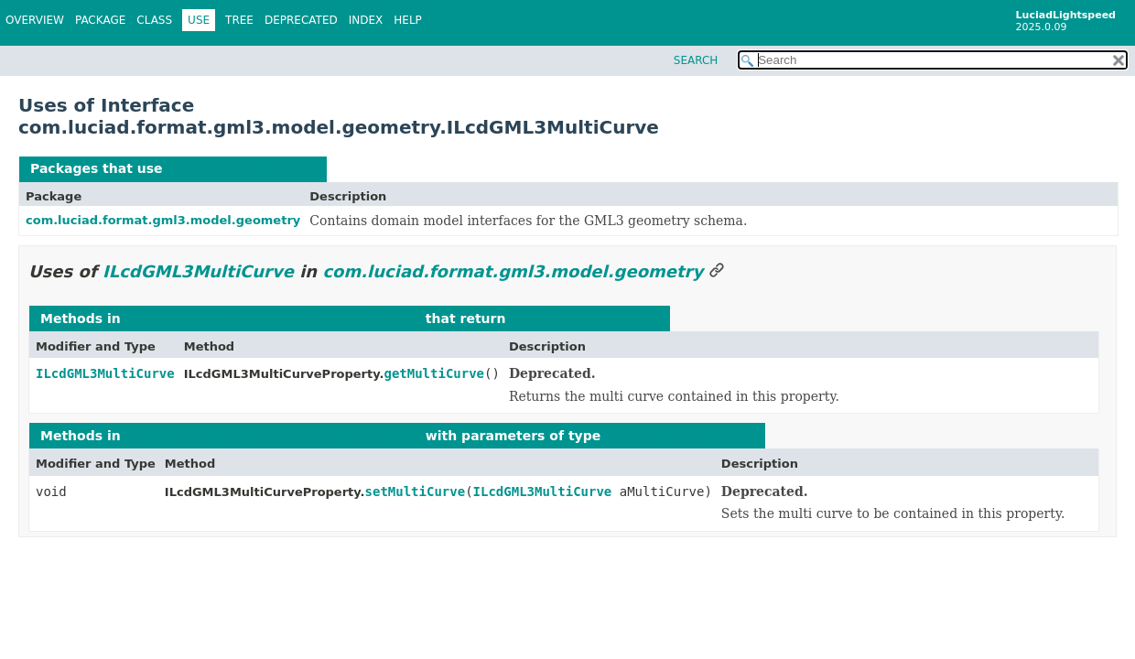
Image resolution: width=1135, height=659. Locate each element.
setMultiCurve (415, 491)
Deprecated (301, 20)
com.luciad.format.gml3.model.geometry (163, 220)
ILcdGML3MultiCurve (241, 168)
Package (100, 20)
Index (366, 20)
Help (408, 20)
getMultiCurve (434, 373)
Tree (239, 20)
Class (154, 20)
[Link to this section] (716, 271)
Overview (34, 20)
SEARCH (696, 60)
